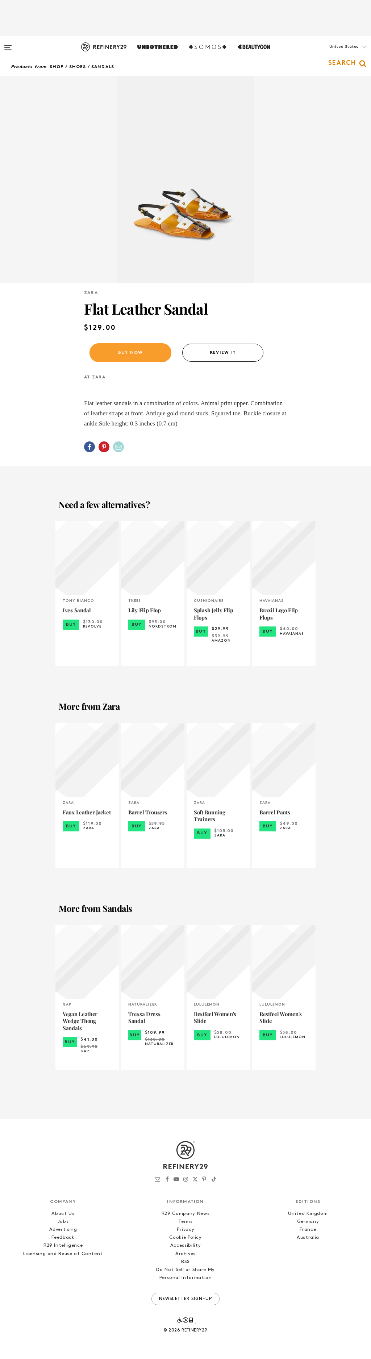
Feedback (62, 1237)
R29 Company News (185, 1213)
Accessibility (185, 1245)
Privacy (186, 1229)
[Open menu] (8, 44)
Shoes (77, 67)
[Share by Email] (118, 446)
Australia (308, 1237)
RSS (185, 1261)
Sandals (102, 67)
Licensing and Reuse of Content (63, 1253)
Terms (185, 1221)
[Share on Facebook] (89, 446)
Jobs (63, 1221)
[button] (334, 53)
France (308, 1229)
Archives (185, 1253)
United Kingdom (308, 1213)
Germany (308, 1221)
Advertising (63, 1229)
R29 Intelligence (63, 1245)
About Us (62, 1213)
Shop (57, 67)
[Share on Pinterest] (104, 446)
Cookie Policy (185, 1237)
